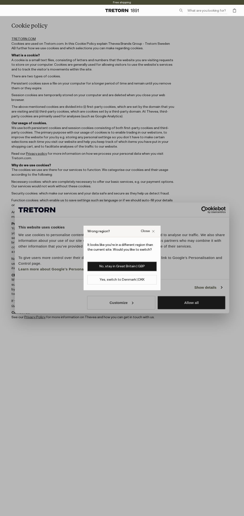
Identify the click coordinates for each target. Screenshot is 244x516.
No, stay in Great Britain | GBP (122, 266)
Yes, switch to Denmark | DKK (122, 280)
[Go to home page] (122, 10)
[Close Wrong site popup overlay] (147, 231)
